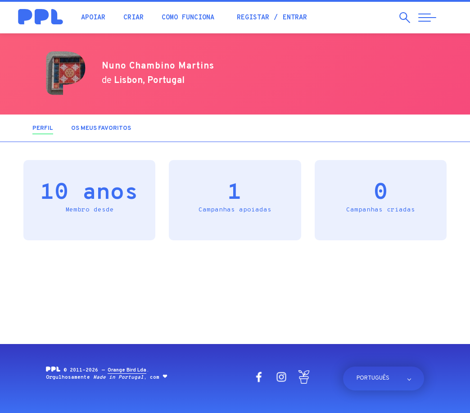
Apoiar (93, 18)
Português (373, 378)
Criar (133, 18)
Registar (253, 18)
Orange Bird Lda (127, 370)
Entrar (295, 18)
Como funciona (188, 18)
